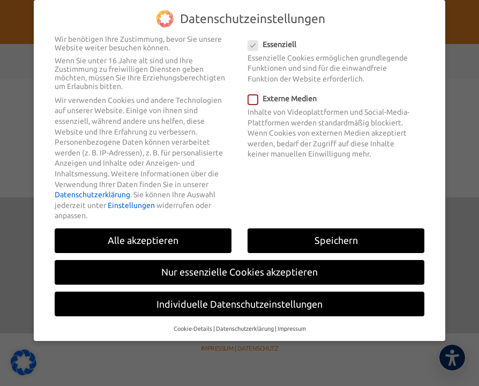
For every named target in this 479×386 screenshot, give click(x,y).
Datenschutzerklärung (92, 189)
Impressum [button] (292, 323)
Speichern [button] (336, 235)
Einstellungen (131, 199)
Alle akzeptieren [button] (143, 235)
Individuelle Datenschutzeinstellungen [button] (239, 298)
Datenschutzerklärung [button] (245, 323)
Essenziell (275, 38)
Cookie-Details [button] (193, 323)
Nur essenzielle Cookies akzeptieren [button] (239, 267)
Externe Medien (286, 93)
